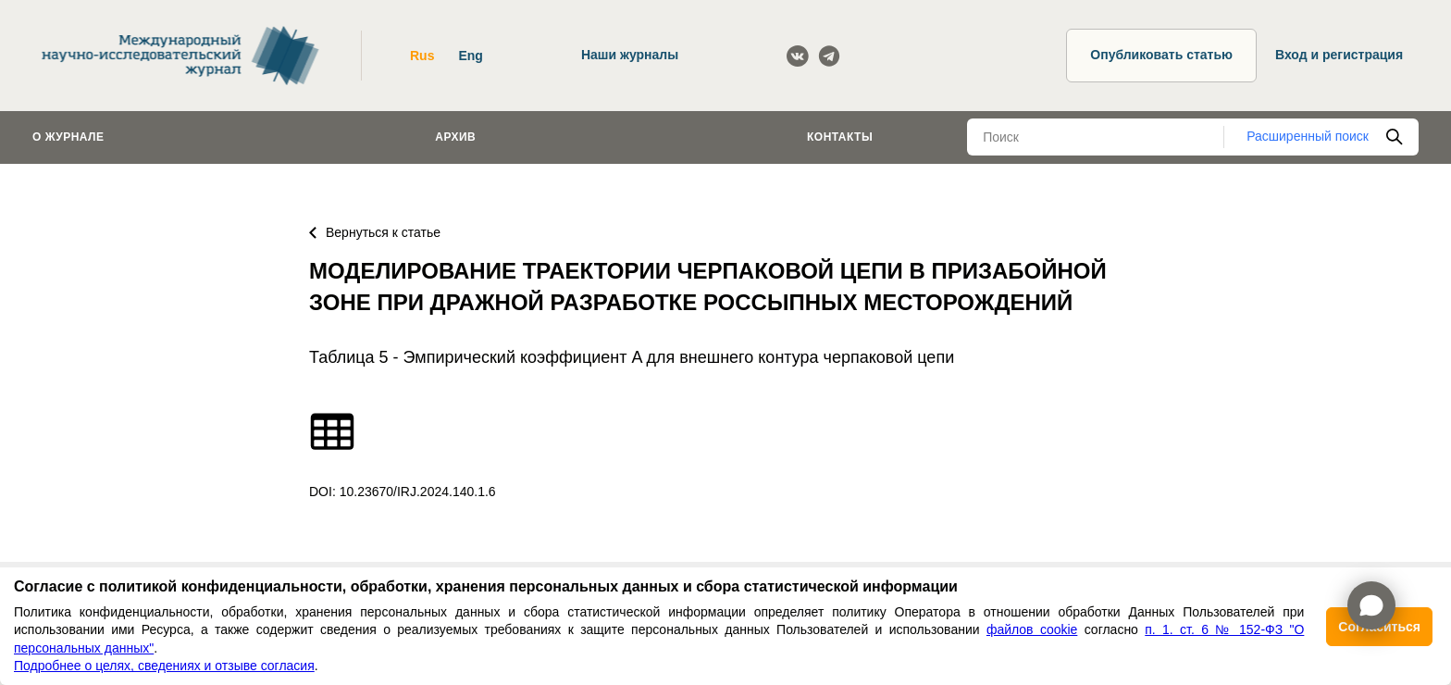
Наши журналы (629, 54)
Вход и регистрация (1339, 54)
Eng (470, 55)
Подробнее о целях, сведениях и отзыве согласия (164, 665)
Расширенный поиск (1307, 136)
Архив (455, 137)
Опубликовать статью (1161, 54)
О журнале (68, 137)
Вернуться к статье (374, 232)
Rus (422, 55)
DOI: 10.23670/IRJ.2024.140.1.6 (402, 491)
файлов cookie (1031, 629)
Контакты (840, 137)
